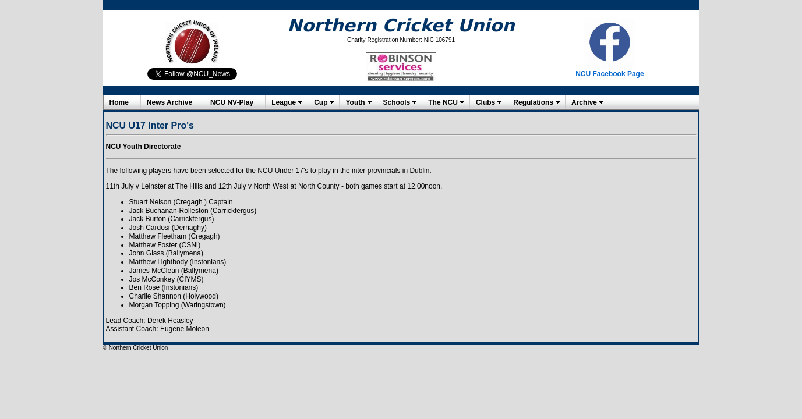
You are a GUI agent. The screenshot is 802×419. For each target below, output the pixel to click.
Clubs (485, 102)
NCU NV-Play (231, 102)
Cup (320, 102)
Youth (355, 102)
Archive (584, 102)
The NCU (443, 102)
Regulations (533, 102)
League (283, 102)
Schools (397, 102)
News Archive (169, 102)
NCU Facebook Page (609, 74)
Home (119, 102)
